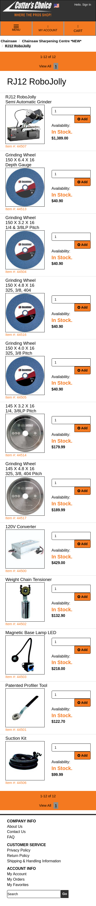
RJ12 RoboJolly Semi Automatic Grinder (28, 99)
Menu (16, 28)
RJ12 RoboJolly (18, 46)
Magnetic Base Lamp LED (30, 632)
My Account (48, 28)
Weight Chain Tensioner (28, 579)
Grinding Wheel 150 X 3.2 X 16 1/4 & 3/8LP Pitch (22, 222)
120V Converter (20, 526)
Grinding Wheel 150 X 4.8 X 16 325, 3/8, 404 (20, 285)
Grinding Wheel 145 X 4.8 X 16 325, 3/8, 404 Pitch (23, 468)
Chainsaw (9, 41)
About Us (15, 827)
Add (82, 119)
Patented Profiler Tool (26, 685)
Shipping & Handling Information (34, 861)
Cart (78, 29)
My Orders (16, 879)
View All (45, 66)
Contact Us (16, 832)
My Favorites (18, 885)
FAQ (11, 837)
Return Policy (18, 856)
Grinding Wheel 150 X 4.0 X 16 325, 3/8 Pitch (20, 348)
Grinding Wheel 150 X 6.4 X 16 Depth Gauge (20, 159)
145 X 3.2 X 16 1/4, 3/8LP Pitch (20, 408)
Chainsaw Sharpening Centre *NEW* (51, 41)
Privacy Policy (19, 850)
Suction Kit (15, 738)
